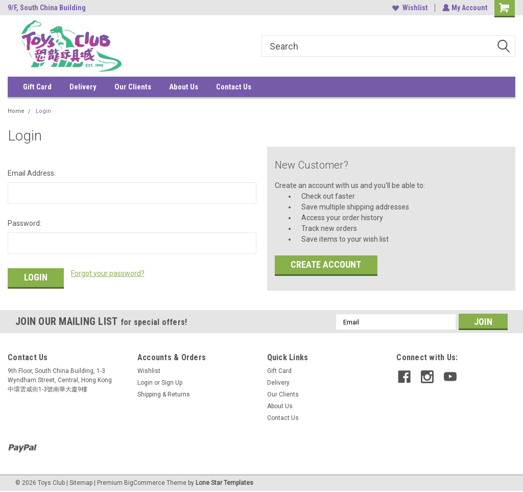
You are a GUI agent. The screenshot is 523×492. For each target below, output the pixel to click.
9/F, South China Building (47, 8)
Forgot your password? (108, 273)
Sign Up (171, 381)
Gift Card (37, 86)
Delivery (83, 86)
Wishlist (408, 8)
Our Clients (132, 86)
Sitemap (80, 481)
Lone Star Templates (224, 481)
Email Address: (32, 173)
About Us (183, 86)
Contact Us (233, 86)
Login (43, 111)
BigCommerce (144, 481)
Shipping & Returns (163, 393)
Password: (24, 223)
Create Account (326, 264)
